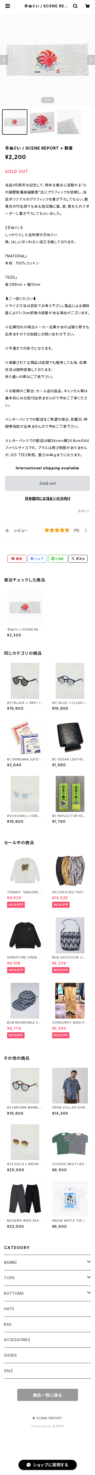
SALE (8, 1371)
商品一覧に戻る (47, 1395)
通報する (84, 511)
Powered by (47, 1426)
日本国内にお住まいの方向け (47, 498)
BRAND (10, 1262)
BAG (8, 1324)
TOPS (9, 1278)
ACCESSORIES (17, 1340)
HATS (9, 1309)
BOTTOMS (14, 1293)
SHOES (10, 1355)
